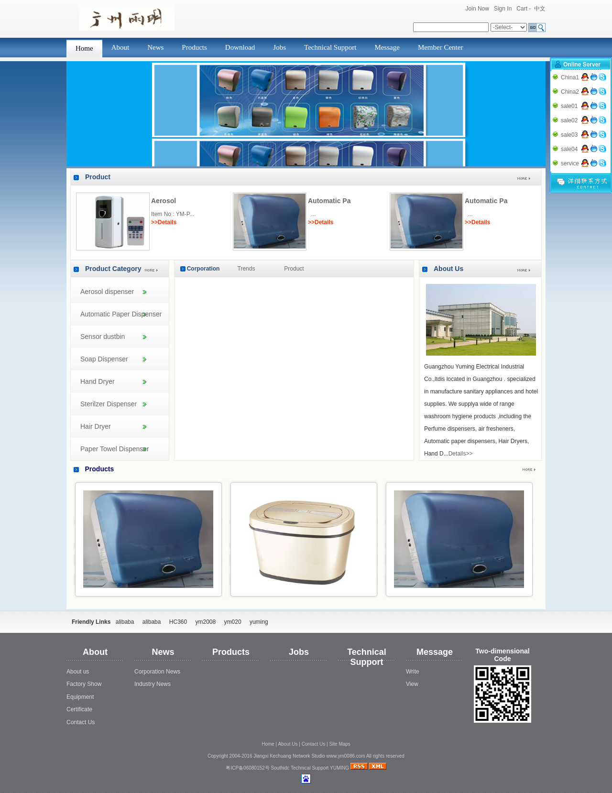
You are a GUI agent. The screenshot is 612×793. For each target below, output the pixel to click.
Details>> (460, 453)
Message (387, 47)
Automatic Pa (329, 201)
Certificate (79, 709)
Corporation (203, 268)
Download (240, 47)
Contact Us (80, 722)
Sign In (503, 8)
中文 (540, 8)
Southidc (280, 768)
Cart (521, 8)
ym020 (232, 622)
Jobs (279, 47)
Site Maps (339, 744)
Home (84, 48)
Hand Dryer (97, 381)
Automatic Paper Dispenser (121, 314)
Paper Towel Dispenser (114, 449)
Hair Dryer (95, 426)
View (412, 684)
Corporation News (157, 671)
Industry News (152, 684)
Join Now (477, 8)
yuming (259, 622)
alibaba (125, 622)
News (155, 47)
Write (412, 671)
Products (194, 47)
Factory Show (83, 684)
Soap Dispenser (104, 359)
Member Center (440, 47)
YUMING (339, 768)
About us (77, 671)
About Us (448, 268)
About (120, 47)
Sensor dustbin (102, 336)
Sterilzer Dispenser (108, 404)
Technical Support (330, 47)
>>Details (163, 222)
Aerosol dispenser (107, 291)
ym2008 (206, 622)
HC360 (178, 622)
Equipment (80, 697)
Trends (246, 268)
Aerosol (163, 201)
